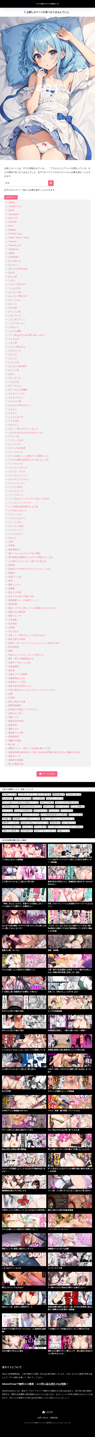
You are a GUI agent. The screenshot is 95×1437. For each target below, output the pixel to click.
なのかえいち (14, 350)
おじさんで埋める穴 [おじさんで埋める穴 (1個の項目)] (12, 827)
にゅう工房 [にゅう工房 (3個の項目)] (39, 799)
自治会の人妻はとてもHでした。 (23, 709)
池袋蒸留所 (13, 666)
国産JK (11, 573)
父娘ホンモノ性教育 (17, 674)
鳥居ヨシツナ (14, 756)
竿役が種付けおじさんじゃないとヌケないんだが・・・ (34, 690)
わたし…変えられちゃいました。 (24, 429)
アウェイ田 (13, 436)
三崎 (10, 542)
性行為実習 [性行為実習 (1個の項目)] (27, 831)
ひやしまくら (14, 378)
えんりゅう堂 (14, 292)
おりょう (12, 304)
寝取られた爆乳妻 (16, 612)
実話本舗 (12, 604)
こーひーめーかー (16, 323)
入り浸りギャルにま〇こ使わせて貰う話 (27, 561)
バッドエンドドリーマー (20, 503)
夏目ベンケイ (14, 584)
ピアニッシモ (14, 514)
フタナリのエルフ (16, 518)
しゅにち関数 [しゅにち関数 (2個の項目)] (78, 807)
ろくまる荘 (13, 421)
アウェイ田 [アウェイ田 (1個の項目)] (40, 827)
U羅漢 (11, 253)
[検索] (51, 183)
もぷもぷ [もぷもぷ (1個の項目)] (28, 827)
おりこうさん (14, 300)
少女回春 (12, 620)
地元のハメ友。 (15, 577)
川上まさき (13, 631)
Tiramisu (12, 241)
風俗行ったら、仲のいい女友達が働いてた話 (29, 748)
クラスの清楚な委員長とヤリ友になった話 (28, 460)
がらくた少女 (14, 312)
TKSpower (13, 249)
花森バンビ (13, 717)
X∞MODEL (13, 257)
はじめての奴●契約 (17, 366)
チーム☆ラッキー (16, 483)
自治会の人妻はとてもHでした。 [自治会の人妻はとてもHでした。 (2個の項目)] (35, 823)
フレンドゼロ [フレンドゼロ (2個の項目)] (76, 815)
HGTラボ (12, 218)
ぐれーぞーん (14, 315)
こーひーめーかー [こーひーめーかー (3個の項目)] (23, 799)
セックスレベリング (17, 475)
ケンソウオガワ (15, 464)
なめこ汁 (12, 354)
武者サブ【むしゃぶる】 (20, 662)
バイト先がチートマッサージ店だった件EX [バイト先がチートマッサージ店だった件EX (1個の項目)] (66, 827)
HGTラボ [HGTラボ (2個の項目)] (49, 807)
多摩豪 (11, 588)
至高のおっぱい (15, 713)
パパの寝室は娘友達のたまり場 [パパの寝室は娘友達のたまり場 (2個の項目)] (54, 815)
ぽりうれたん (14, 386)
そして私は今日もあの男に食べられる (26, 335)
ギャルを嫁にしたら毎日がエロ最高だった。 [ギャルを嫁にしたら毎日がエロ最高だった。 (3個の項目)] (20, 803)
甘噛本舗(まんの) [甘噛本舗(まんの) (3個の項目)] (10, 807)
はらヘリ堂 (13, 370)
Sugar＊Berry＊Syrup (18, 237)
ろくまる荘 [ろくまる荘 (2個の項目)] (67, 811)
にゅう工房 (13, 362)
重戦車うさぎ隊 (15, 733)
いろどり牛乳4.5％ (17, 284)
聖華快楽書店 (14, 705)
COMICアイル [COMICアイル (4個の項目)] (9, 795)
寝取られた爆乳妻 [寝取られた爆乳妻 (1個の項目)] (11, 831)
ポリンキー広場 (15, 526)
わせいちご (13, 425)
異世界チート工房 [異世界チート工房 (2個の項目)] (11, 823)
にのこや (12, 358)
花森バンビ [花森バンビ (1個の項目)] (64, 831)
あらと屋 (12, 276)
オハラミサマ (14, 444)
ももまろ (12, 413)
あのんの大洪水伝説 (17, 269)
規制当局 (12, 725)
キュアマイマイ (15, 452)
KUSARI (12, 222)
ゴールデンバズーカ (17, 467)
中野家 (11, 545)
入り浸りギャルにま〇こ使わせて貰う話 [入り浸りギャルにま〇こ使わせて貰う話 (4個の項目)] (35, 795)
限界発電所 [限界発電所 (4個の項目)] (59, 795)
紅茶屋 (11, 697)
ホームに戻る (47, 774)
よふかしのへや (15, 417)
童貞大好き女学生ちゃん (20, 686)
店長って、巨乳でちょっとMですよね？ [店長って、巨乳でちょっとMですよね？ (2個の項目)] (58, 819)
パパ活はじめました (17, 510)
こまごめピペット (16, 319)
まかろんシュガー (16, 393)
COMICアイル (15, 206)
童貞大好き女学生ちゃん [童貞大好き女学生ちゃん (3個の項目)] (31, 807)
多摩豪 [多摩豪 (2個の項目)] (7, 819)
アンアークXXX (15, 440)
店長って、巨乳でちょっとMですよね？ (27, 635)
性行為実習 (13, 647)
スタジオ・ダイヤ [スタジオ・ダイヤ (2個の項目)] (31, 815)
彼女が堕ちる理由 (16, 639)
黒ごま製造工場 (15, 764)
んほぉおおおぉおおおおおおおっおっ (26, 432)
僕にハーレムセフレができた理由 (24, 553)
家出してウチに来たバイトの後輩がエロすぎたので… (33, 608)
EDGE (11, 210)
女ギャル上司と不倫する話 (21, 596)
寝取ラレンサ (14, 616)
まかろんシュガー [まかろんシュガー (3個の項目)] (55, 799)
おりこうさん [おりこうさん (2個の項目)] (63, 807)
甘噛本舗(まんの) (16, 678)
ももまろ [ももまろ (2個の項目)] (54, 811)
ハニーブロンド (15, 495)
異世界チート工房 (16, 682)
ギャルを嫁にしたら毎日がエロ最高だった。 (29, 456)
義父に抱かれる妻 (16, 701)
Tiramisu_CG (14, 245)
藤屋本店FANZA (16, 721)
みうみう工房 (14, 401)
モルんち (12, 538)
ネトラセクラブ (15, 491)
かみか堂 (12, 308)
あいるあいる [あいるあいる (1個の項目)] (69, 823)
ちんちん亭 (13, 339)
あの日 (11, 272)
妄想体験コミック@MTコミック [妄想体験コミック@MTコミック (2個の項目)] (27, 819)
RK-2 (10, 226)
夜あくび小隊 (14, 592)
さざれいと (13, 327)
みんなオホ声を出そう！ (20, 405)
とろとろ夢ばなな (16, 347)
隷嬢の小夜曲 (14, 740)
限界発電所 (13, 736)
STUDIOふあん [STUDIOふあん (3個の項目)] (74, 795)
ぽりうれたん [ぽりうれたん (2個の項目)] (41, 811)
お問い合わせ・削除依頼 (47, 1429)
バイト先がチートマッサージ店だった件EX (28, 499)
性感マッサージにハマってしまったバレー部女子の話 (33, 643)
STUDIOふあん (15, 233)
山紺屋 (11, 627)
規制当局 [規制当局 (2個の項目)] (55, 823)
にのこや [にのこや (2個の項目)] (7, 811)
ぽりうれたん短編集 (17, 389)
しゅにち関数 (14, 331)
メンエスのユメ (15, 534)
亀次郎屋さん (14, 549)
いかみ (11, 280)
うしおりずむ (14, 288)
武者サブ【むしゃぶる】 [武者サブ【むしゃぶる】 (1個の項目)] (45, 831)
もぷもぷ (12, 409)
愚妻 (10, 651)
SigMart (12, 230)
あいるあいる (14, 261)
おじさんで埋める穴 (17, 296)
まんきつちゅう (15, 397)
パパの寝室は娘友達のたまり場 (23, 506)
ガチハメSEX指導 (16, 448)
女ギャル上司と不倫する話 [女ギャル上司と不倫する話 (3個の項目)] (67, 803)
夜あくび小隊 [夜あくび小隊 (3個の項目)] (47, 803)
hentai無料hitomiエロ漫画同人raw (48, 3)
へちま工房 (13, 382)
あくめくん (13, 265)
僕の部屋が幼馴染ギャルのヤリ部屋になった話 (30, 557)
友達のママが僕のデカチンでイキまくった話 (29, 569)
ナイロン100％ (15, 487)
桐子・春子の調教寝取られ (21, 659)
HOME (47, 1423)
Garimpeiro (13, 214)
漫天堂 (11, 670)
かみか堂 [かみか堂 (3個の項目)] (7, 799)
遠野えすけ (13, 729)
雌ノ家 (11, 744)
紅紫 (10, 694)
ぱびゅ (11, 374)
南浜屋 (11, 565)
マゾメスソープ (15, 530)
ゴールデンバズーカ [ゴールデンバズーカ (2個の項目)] (12, 815)
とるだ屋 (12, 343)
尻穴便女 (12, 623)
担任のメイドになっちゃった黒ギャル (26, 655)
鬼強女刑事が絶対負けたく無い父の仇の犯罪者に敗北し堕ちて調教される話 (44, 752)
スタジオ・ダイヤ (16, 471)
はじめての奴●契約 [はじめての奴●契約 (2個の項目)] (23, 811)
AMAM (11, 202)
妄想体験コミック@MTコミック (23, 600)
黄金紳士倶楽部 (15, 760)
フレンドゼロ (14, 522)
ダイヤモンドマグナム (18, 479)
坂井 (10, 580)
